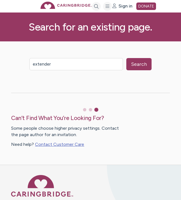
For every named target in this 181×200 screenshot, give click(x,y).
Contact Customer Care (59, 144)
